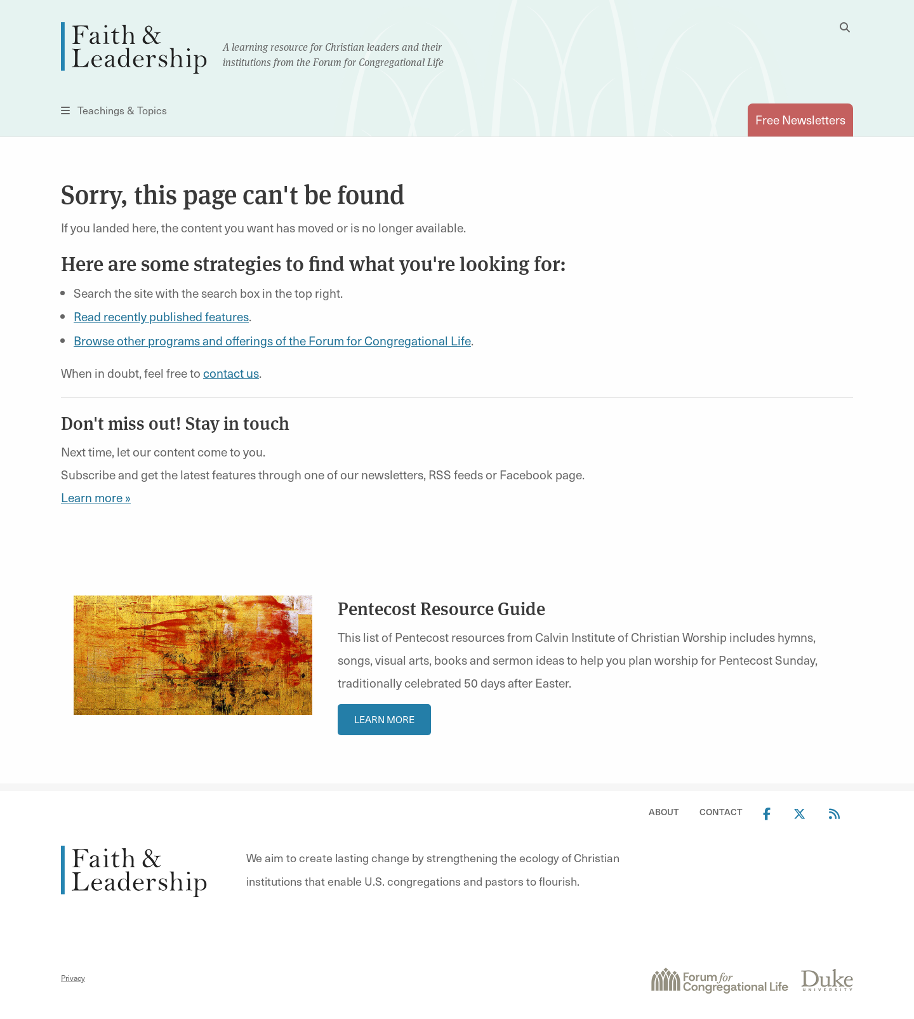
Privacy (73, 978)
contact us (231, 372)
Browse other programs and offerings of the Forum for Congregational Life (272, 340)
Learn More (384, 719)
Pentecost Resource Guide (441, 608)
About (664, 811)
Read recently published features (161, 316)
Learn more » (96, 497)
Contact (721, 811)
